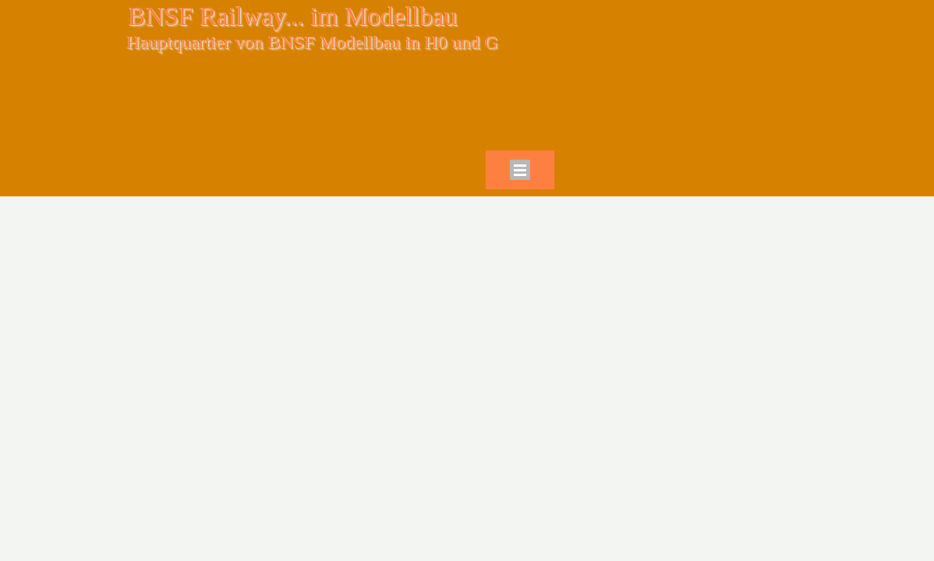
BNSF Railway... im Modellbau (292, 16)
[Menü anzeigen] (520, 170)
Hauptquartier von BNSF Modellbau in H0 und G (312, 42)
